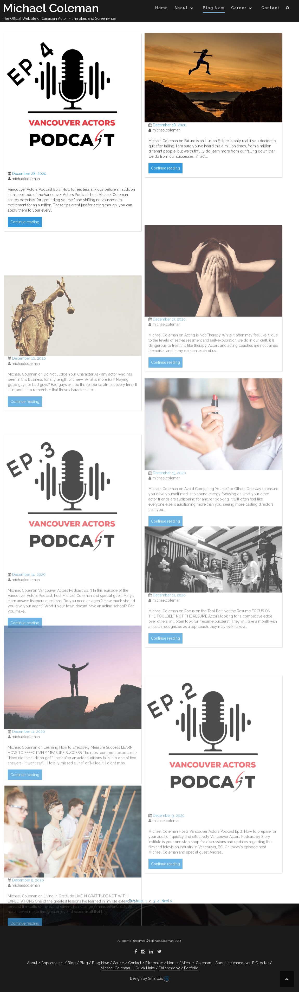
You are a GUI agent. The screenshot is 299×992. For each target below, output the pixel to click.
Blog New (214, 8)
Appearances (52, 963)
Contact (270, 8)
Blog (72, 963)
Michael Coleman (51, 8)
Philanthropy (169, 968)
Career (238, 8)
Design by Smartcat (149, 979)
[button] (288, 8)
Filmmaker (154, 963)
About (181, 8)
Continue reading (24, 232)
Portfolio (191, 968)
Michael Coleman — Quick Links (128, 968)
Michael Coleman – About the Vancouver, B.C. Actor (225, 963)
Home (161, 8)
